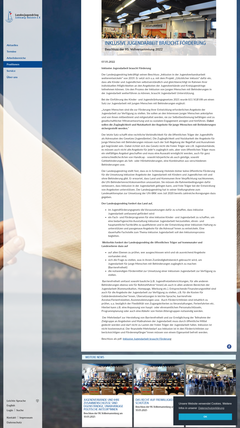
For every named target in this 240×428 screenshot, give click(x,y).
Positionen (13, 64)
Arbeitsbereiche (16, 57)
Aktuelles (12, 45)
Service (11, 70)
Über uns (12, 77)
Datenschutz (14, 422)
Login (10, 410)
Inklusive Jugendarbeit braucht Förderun (146, 338)
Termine (11, 51)
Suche (20, 410)
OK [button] (205, 416)
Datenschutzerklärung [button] (211, 408)
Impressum (26, 417)
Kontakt (11, 417)
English (11, 405)
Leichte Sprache (16, 400)
